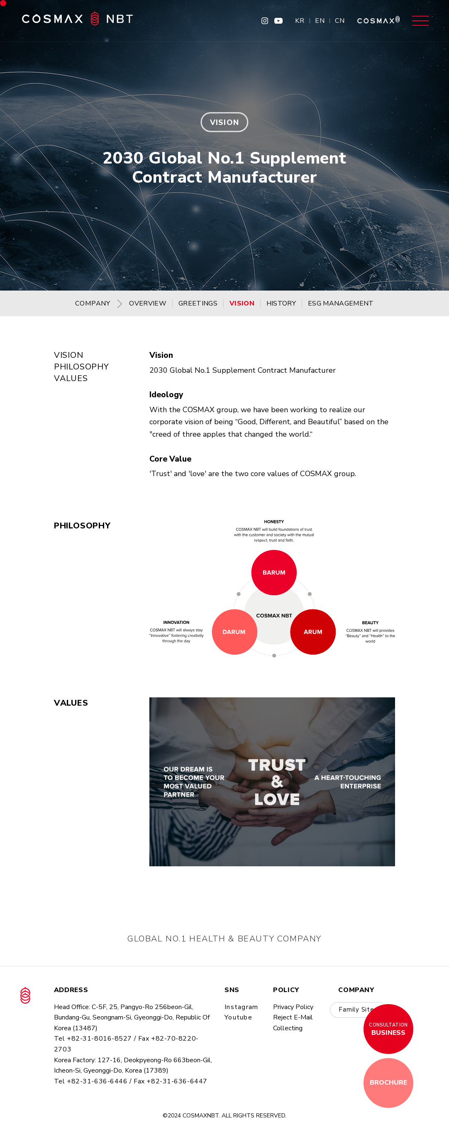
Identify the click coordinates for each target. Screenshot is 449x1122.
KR (300, 20)
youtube (238, 1017)
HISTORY (281, 303)
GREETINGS (197, 303)
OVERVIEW (147, 303)
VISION (241, 303)
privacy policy (293, 1007)
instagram (241, 1007)
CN (340, 20)
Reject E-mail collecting (293, 1023)
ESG (341, 303)
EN (320, 20)
